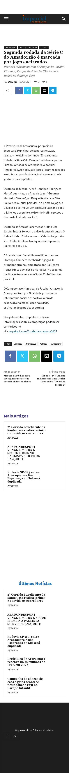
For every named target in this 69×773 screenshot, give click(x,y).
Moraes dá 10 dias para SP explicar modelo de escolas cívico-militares (17, 378)
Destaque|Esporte (28, 47)
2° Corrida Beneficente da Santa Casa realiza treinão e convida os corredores (26, 430)
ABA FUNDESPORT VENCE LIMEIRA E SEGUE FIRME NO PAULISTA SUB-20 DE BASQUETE (23, 453)
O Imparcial (55, 343)
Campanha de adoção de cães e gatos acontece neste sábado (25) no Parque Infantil (25, 683)
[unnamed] (34, 38)
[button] (6, 19)
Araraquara (10, 47)
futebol (43, 343)
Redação (12, 81)
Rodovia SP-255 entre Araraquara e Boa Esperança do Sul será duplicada (23, 477)
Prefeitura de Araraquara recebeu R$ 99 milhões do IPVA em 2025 (26, 662)
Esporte (44, 47)
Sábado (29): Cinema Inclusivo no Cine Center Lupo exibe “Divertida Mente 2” (51, 380)
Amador (18, 343)
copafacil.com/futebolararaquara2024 (33, 331)
